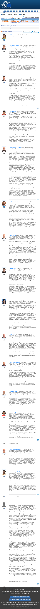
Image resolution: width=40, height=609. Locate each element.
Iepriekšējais (10, 14)
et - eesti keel (11, 11)
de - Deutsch (10, 11)
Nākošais (15, 14)
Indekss (3, 14)
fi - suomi (37, 11)
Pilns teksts (23, 14)
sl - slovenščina (35, 11)
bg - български (4, 11)
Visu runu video (28, 31)
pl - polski (29, 11)
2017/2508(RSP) (9, 17)
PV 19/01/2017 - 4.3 (15, 21)
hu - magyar (25, 11)
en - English (14, 11)
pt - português (31, 11)
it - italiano (20, 11)
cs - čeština (7, 11)
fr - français (16, 11)
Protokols (36, 31)
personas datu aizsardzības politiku (25, 607)
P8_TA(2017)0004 (34, 21)
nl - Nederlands (28, 11)
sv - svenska (4, 12)
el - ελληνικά (13, 11)
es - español (5, 11)
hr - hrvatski (19, 11)
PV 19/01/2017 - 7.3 (25, 21)
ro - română (32, 11)
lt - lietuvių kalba (23, 11)
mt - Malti (26, 11)
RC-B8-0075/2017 (5, 21)
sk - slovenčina (34, 11)
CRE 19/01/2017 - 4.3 (15, 22)
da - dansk (8, 11)
